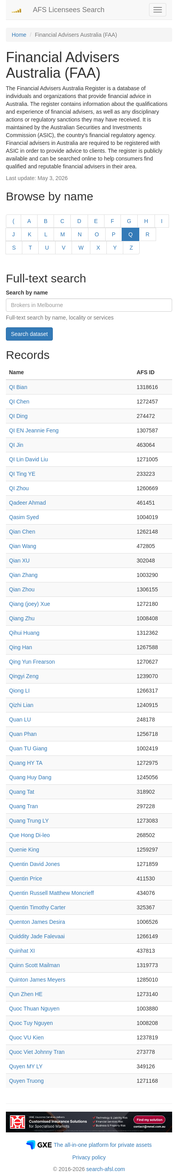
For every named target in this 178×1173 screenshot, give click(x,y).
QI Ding (18, 416)
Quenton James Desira (37, 922)
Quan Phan (23, 734)
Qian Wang (22, 546)
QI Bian (18, 387)
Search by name (27, 292)
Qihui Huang (24, 633)
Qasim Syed (24, 517)
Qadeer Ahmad (27, 503)
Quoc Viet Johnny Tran (37, 1052)
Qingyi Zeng (23, 676)
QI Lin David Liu (28, 459)
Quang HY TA (26, 763)
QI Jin (16, 445)
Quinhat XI (22, 951)
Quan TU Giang (28, 748)
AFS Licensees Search (68, 10)
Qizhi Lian (21, 705)
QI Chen (19, 401)
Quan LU (20, 719)
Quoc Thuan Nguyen (34, 1008)
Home (19, 35)
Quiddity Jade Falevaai (37, 936)
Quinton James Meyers (37, 980)
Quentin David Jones (34, 864)
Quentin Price (25, 878)
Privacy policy (89, 1157)
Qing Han (20, 647)
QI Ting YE (22, 474)
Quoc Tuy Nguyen (31, 1023)
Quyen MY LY (26, 1066)
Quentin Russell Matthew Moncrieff (51, 893)
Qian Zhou (21, 589)
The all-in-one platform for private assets (103, 1145)
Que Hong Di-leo (29, 835)
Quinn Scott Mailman (34, 965)
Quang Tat (21, 792)
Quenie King (24, 849)
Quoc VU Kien (26, 1037)
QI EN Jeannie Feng (34, 430)
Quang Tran (23, 806)
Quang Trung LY (29, 821)
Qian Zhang (23, 575)
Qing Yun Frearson (32, 662)
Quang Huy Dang (30, 777)
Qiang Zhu (21, 618)
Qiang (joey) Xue (29, 604)
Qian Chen (22, 531)
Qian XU (19, 560)
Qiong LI (19, 690)
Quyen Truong (26, 1081)
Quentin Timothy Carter (37, 907)
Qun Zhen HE (26, 994)
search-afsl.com (105, 1169)
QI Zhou (19, 488)
